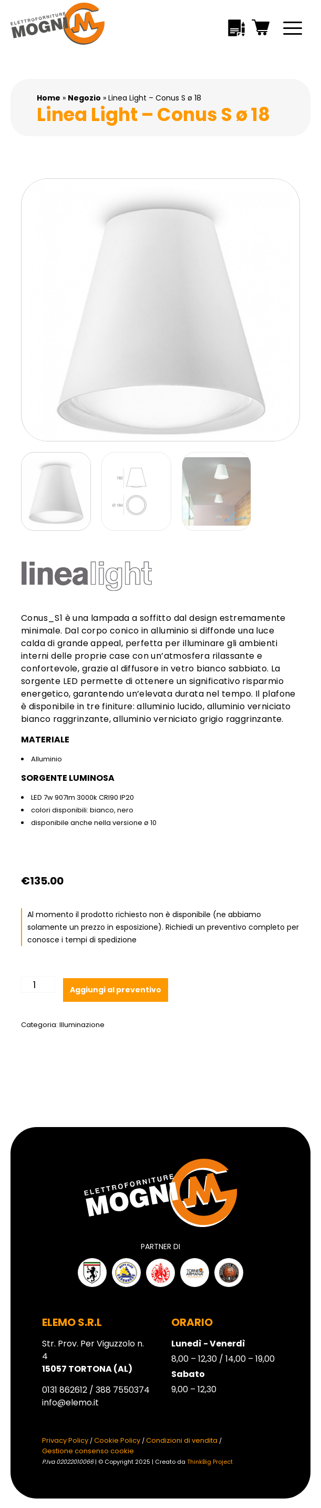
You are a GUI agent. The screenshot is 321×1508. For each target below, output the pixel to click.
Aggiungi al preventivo (115, 989)
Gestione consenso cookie (88, 1451)
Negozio (84, 98)
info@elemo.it (70, 1402)
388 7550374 (123, 1390)
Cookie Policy (117, 1440)
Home (48, 98)
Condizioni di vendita (182, 1440)
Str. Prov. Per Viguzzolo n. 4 (93, 1356)
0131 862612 (64, 1390)
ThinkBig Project (210, 1461)
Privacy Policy (65, 1440)
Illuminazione (82, 1025)
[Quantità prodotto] (38, 984)
